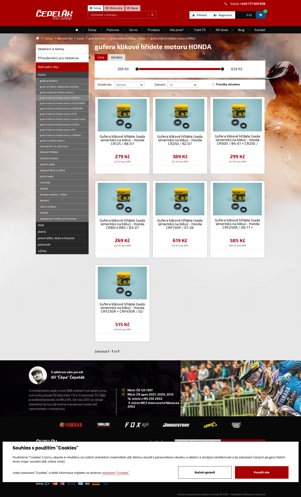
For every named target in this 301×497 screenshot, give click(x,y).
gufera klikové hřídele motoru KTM (58, 114)
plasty (42, 231)
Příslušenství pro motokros (58, 58)
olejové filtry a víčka (52, 170)
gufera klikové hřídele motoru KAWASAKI (61, 108)
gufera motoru (49, 80)
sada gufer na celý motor (54, 146)
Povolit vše (261, 472)
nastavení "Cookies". (115, 473)
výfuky (42, 251)
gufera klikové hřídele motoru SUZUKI (59, 124)
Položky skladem (228, 84)
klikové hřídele (49, 152)
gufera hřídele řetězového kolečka (59, 86)
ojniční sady (47, 164)
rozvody (45, 182)
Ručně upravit (205, 472)
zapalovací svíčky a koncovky (58, 218)
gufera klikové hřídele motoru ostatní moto (63, 119)
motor (42, 74)
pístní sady (46, 176)
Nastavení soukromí (254, 494)
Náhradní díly (48, 67)
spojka (44, 188)
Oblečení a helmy (51, 49)
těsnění (44, 200)
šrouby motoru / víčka (53, 194)
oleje (41, 225)
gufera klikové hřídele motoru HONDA (60, 97)
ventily (44, 212)
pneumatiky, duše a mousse (56, 238)
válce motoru (48, 206)
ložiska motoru (49, 158)
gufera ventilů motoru (52, 140)
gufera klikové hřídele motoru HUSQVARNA (62, 103)
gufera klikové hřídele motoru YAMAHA (60, 135)
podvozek (44, 244)
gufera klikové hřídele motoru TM (57, 129)
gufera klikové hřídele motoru (57, 92)
